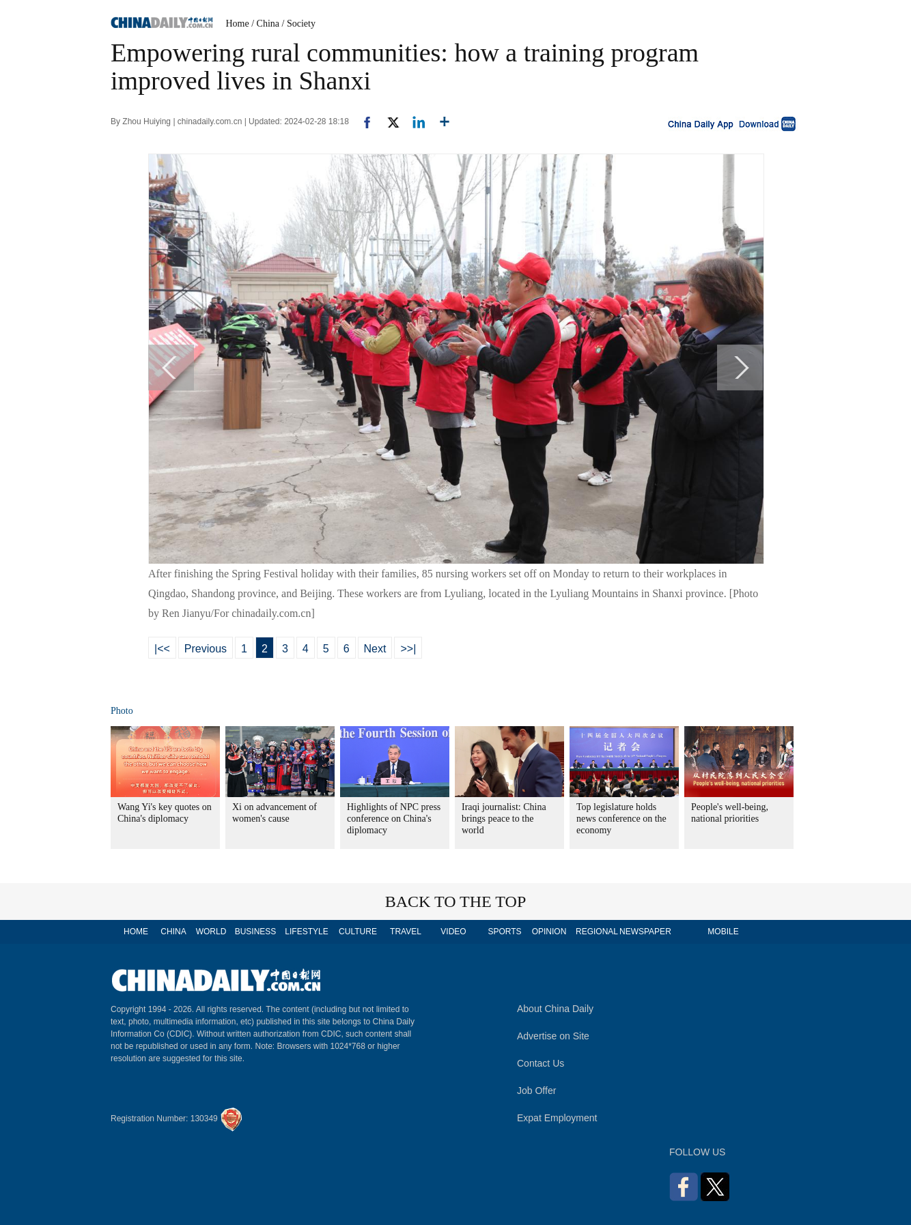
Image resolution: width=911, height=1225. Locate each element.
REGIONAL (597, 931)
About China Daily (555, 1008)
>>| (408, 648)
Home (237, 23)
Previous (205, 648)
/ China (265, 23)
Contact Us (540, 1063)
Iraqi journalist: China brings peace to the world (504, 818)
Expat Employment (557, 1117)
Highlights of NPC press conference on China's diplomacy (393, 818)
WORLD (211, 931)
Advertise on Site (553, 1036)
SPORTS (504, 931)
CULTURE (358, 931)
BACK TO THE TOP (456, 901)
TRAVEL (405, 931)
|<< (162, 648)
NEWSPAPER (644, 931)
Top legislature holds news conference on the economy (621, 818)
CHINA (173, 931)
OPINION (549, 931)
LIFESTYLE (306, 931)
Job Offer (536, 1090)
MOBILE (722, 931)
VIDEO (453, 931)
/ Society (299, 23)
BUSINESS (256, 931)
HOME (136, 931)
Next (375, 648)
